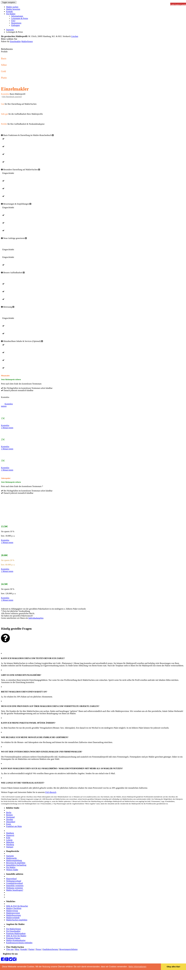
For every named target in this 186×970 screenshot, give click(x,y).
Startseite (10, 30)
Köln (8, 838)
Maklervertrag (12, 911)
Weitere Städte (12, 870)
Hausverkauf (11, 879)
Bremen (9, 815)
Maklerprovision (13, 913)
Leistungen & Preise (19, 18)
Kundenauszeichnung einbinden (19, 943)
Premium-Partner (13, 938)
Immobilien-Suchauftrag (16, 865)
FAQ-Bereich (50, 792)
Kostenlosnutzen (7, 405)
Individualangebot (35, 618)
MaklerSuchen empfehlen (16, 920)
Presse (38, 949)
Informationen (17, 16)
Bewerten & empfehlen (15, 863)
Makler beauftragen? (14, 890)
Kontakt (9, 11)
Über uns (10, 949)
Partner (31, 949)
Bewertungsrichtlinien (68, 949)
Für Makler (10, 14)
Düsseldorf (10, 822)
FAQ (13, 21)
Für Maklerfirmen (13, 929)
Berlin (8, 812)
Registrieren (16, 23)
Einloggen (15, 25)
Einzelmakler (15, 41)
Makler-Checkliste (13, 908)
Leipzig (9, 840)
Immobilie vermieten (14, 885)
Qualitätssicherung (50, 949)
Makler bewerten (13, 9)
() (12, 97)
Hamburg (10, 833)
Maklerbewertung (13, 915)
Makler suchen (12, 7)
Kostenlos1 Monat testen (7, 426)
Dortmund (10, 817)
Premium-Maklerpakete (16, 933)
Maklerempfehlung (14, 860)
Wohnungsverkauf (13, 881)
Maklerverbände (13, 917)
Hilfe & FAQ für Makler (16, 936)
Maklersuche (11, 858)
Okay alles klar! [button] (173, 967)
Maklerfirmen (27, 41)
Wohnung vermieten (14, 888)
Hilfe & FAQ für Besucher (17, 906)
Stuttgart (9, 847)
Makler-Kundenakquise (15, 940)
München (10, 842)
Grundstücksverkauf (14, 883)
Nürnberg (10, 844)
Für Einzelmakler (13, 931)
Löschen (74, 36)
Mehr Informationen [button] (137, 967)
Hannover (10, 835)
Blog (17, 949)
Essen (8, 824)
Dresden (9, 819)
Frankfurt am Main (14, 826)
